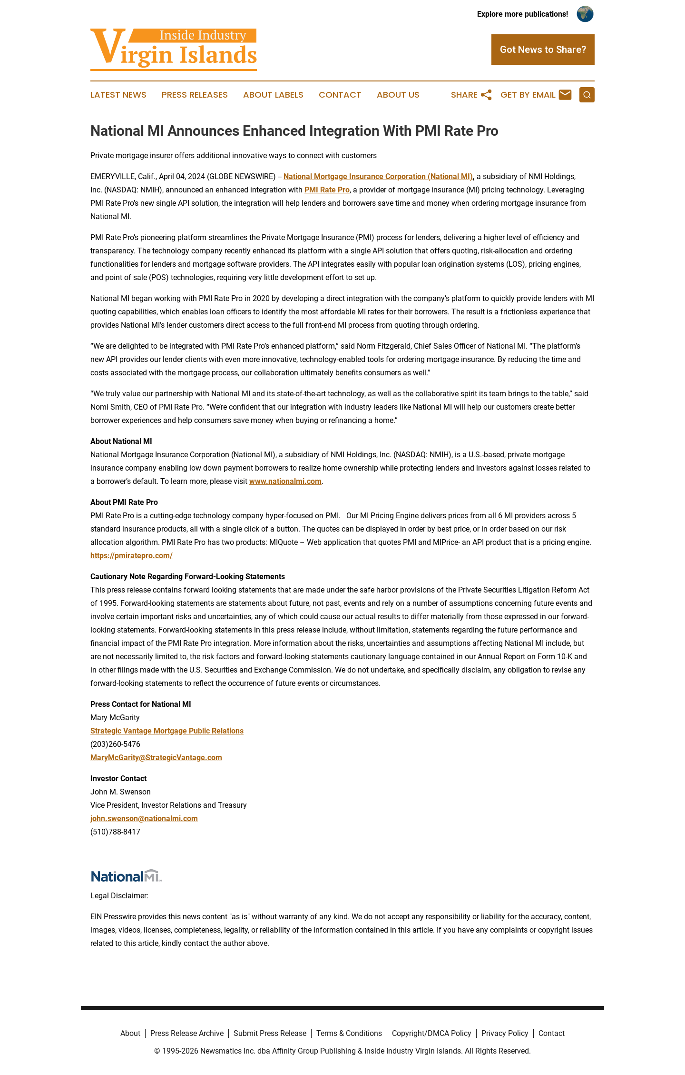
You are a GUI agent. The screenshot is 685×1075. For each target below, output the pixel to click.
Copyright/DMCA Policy (431, 1033)
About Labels (273, 95)
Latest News (118, 95)
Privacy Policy (504, 1033)
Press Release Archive (187, 1033)
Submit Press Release (270, 1033)
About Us (398, 95)
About (130, 1033)
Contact (340, 95)
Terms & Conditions (349, 1033)
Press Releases (195, 95)
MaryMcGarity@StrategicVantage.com (156, 757)
